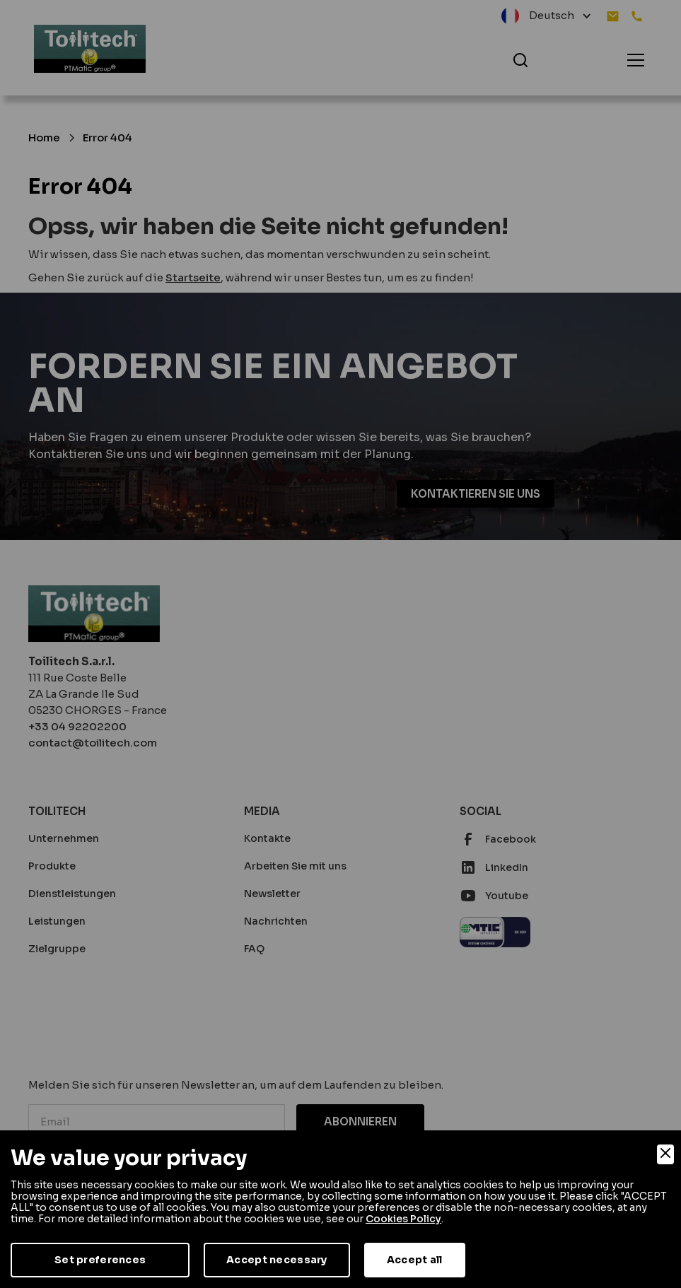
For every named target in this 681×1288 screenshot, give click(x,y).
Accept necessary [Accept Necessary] (276, 1259)
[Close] (665, 1154)
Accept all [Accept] (415, 1259)
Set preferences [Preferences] (100, 1259)
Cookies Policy (403, 1218)
